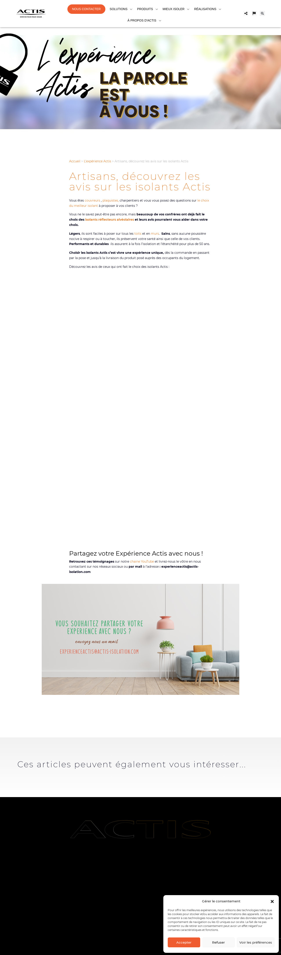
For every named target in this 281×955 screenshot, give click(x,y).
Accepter (183, 942)
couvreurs (92, 200)
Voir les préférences (255, 942)
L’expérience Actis (97, 161)
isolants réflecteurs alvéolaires (109, 220)
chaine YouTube (142, 561)
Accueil (74, 161)
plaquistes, (111, 200)
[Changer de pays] (254, 13)
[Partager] (246, 13)
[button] (272, 901)
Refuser (218, 942)
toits (137, 234)
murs (154, 234)
